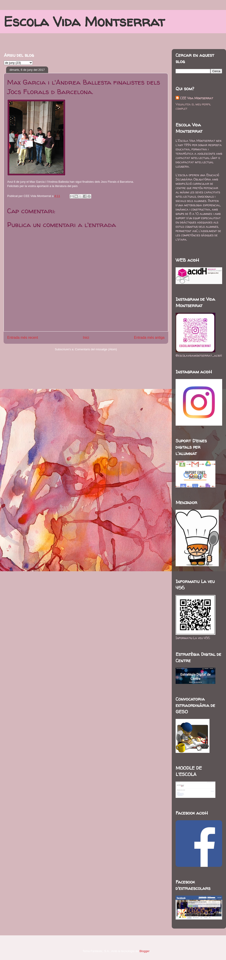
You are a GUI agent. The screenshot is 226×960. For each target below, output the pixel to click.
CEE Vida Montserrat (196, 98)
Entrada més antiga (149, 337)
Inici (86, 337)
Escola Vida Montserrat (84, 21)
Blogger (144, 951)
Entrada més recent (22, 337)
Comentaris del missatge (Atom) (96, 349)
